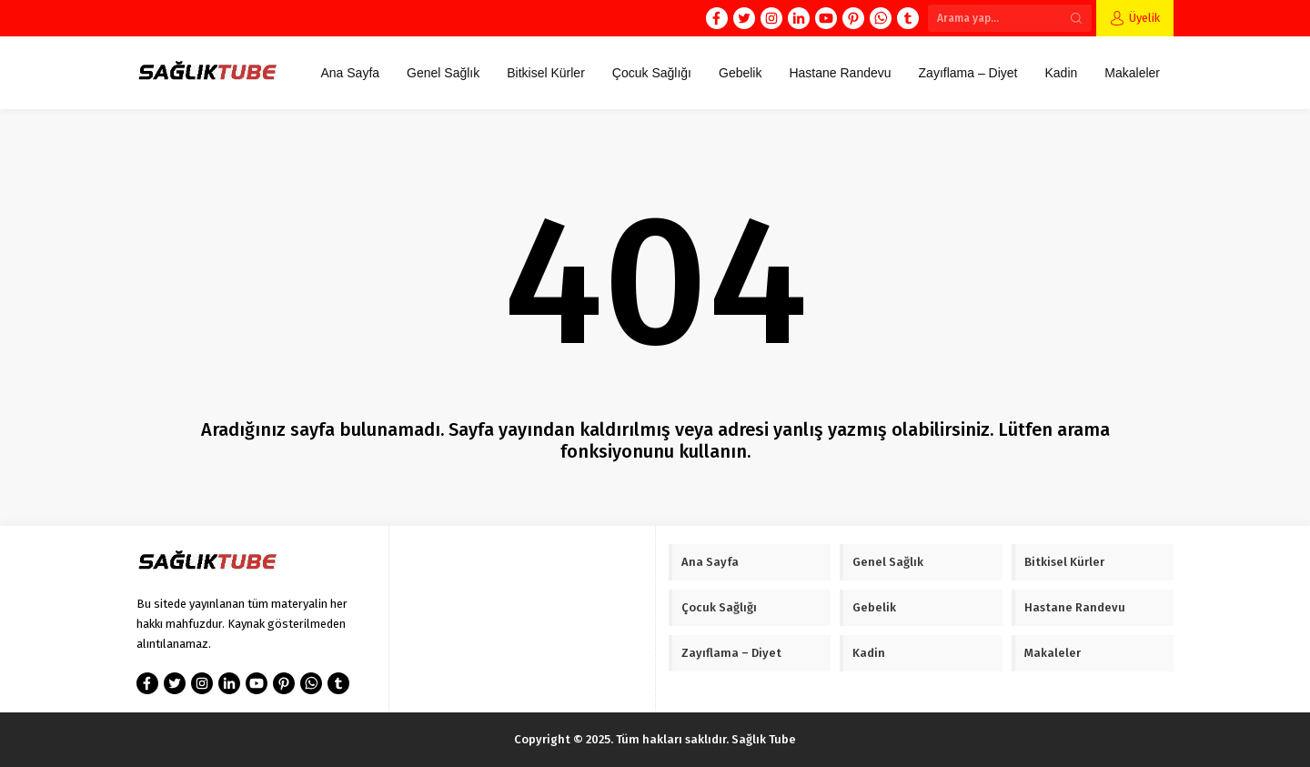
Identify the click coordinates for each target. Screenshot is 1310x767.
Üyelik (1144, 18)
